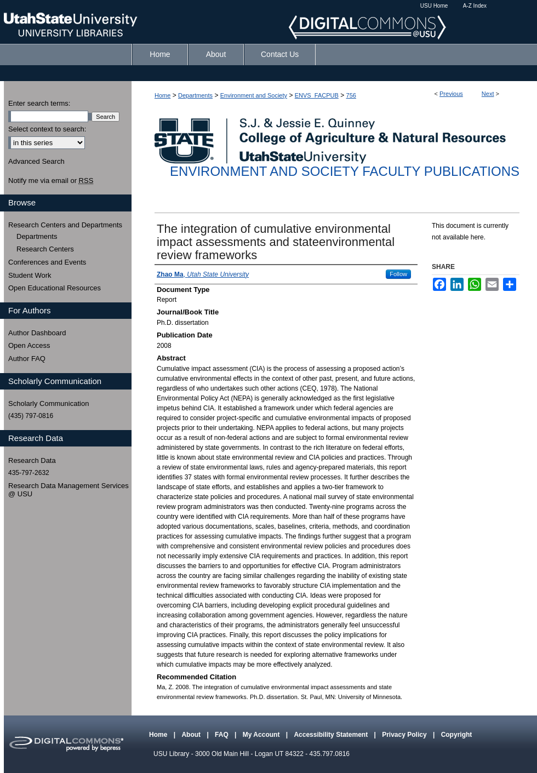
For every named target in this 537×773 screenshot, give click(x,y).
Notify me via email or (50, 180)
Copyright (456, 734)
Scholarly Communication (48, 403)
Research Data (32, 460)
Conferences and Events (47, 262)
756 (351, 95)
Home (162, 95)
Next (488, 93)
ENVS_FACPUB (317, 95)
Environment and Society (253, 95)
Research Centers (45, 249)
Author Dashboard (37, 333)
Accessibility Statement (331, 734)
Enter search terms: (39, 103)
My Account (262, 734)
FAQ (222, 734)
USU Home (434, 6)
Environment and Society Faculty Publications (344, 171)
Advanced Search (36, 161)
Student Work (30, 275)
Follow (398, 274)
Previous (451, 93)
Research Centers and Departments (65, 225)
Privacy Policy (405, 734)
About (191, 734)
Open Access (29, 345)
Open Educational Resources (54, 288)
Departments (195, 95)
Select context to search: (47, 129)
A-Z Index (475, 6)
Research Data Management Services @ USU (68, 490)
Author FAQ (26, 358)
